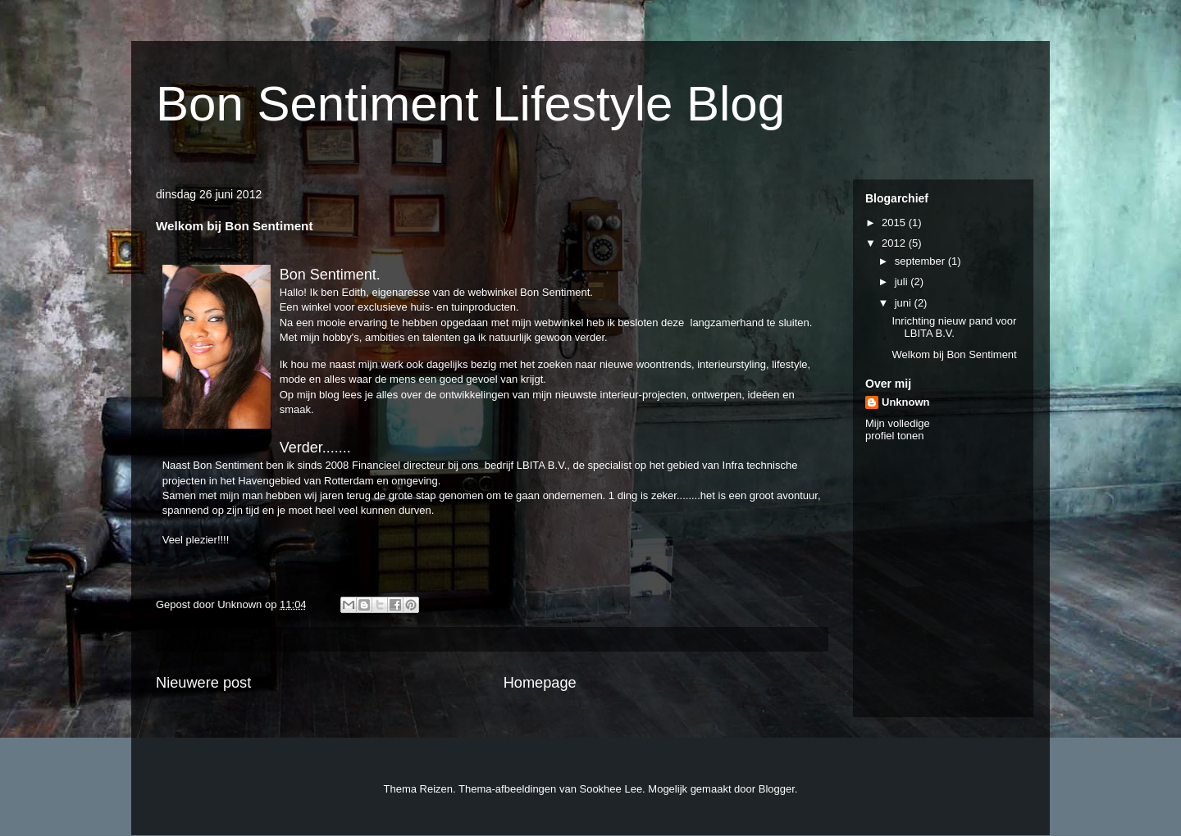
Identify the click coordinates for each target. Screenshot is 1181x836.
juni (904, 303)
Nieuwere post (203, 683)
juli (903, 281)
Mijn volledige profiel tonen (897, 429)
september (921, 261)
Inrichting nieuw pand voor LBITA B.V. (953, 327)
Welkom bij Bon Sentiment (953, 354)
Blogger (777, 789)
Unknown (906, 402)
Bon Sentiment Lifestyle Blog (470, 103)
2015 (895, 222)
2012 (895, 243)
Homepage (540, 683)
